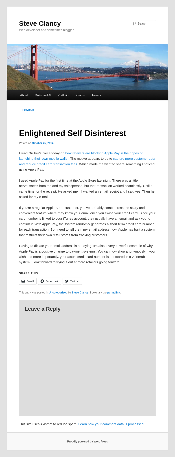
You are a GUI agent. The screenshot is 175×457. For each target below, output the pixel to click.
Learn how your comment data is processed (111, 424)
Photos (80, 95)
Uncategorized (58, 292)
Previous (26, 109)
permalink (113, 292)
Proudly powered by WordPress (87, 441)
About (24, 95)
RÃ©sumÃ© (42, 95)
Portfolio (63, 95)
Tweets (96, 95)
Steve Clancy (40, 23)
